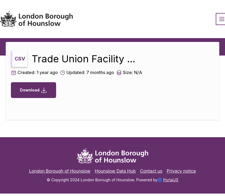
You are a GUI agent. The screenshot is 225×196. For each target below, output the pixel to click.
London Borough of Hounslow (59, 171)
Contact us (151, 171)
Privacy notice (181, 171)
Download (33, 90)
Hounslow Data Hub (115, 171)
